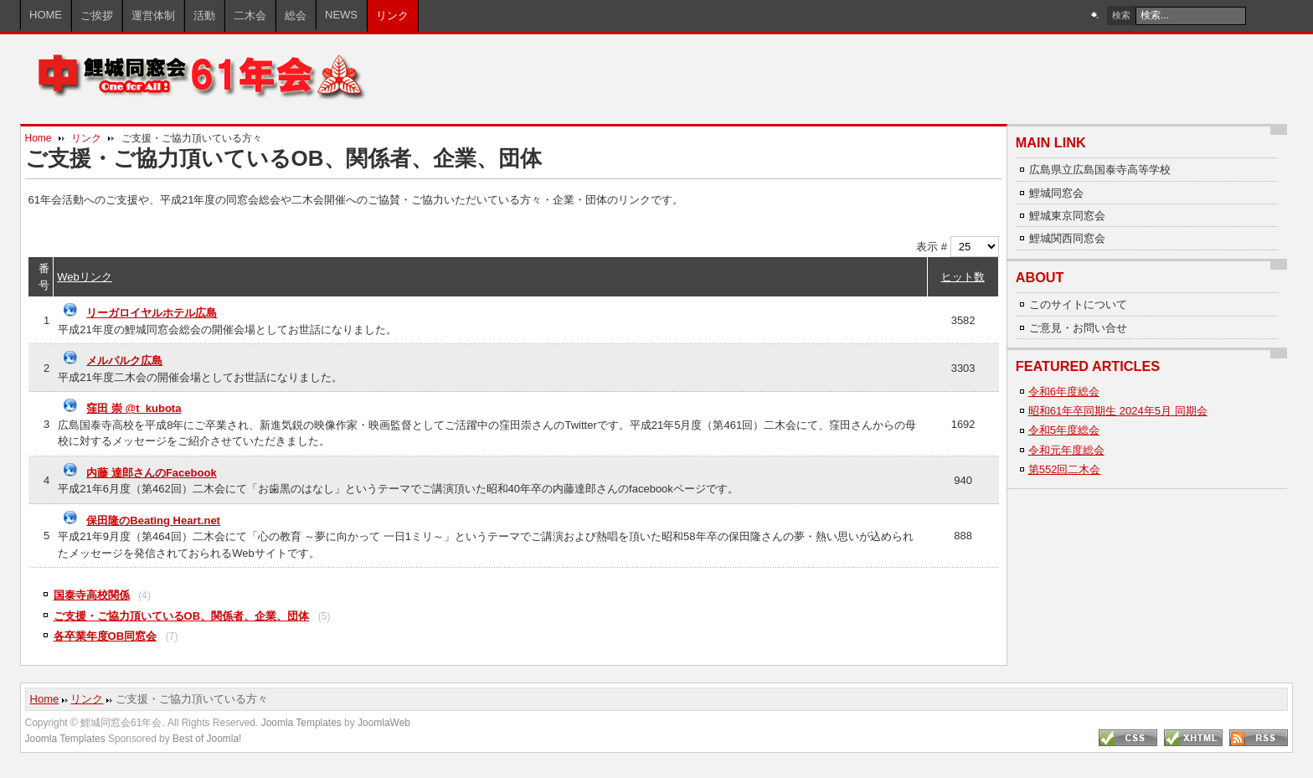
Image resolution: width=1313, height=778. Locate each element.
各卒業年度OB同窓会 (105, 636)
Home (38, 138)
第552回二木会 (1064, 469)
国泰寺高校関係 (92, 595)
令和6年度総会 (1063, 391)
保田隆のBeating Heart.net (153, 520)
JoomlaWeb (384, 723)
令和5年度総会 (1063, 430)
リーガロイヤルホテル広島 (151, 313)
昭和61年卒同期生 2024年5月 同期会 (1117, 410)
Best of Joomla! (206, 739)
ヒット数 (963, 276)
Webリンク (84, 276)
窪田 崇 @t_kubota (133, 408)
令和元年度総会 (1066, 450)
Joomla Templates (301, 723)
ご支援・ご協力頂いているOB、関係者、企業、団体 (182, 616)
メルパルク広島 (124, 360)
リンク (86, 138)
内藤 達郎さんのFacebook (151, 472)
